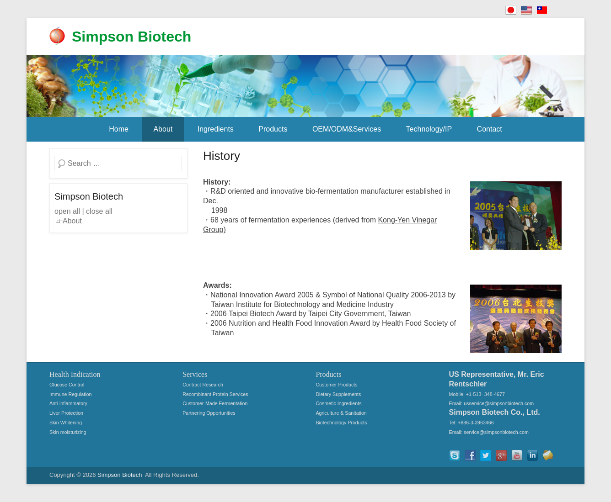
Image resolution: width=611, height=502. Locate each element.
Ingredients (216, 129)
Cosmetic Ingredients (338, 403)
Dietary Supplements (338, 394)
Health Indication (75, 374)
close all (99, 211)
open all (67, 211)
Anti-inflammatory (68, 403)
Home (119, 129)
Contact (489, 129)
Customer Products (336, 384)
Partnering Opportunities (209, 413)
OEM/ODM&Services (346, 129)
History (221, 156)
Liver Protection (66, 413)
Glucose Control (66, 384)
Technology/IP (429, 129)
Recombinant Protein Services (215, 394)
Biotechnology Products (341, 422)
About (162, 129)
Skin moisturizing (67, 432)
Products (272, 129)
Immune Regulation (70, 394)
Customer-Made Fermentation (214, 403)
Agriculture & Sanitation (341, 413)
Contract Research (202, 384)
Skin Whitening (65, 422)
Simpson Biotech (131, 36)
